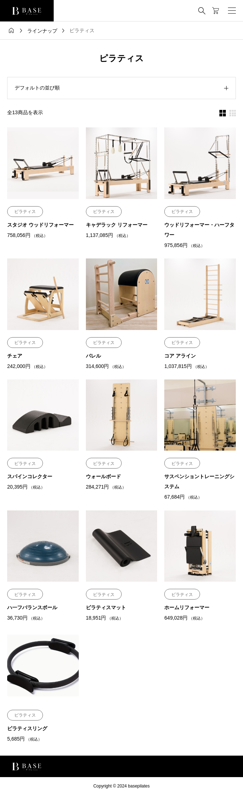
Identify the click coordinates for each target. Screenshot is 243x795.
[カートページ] (215, 11)
